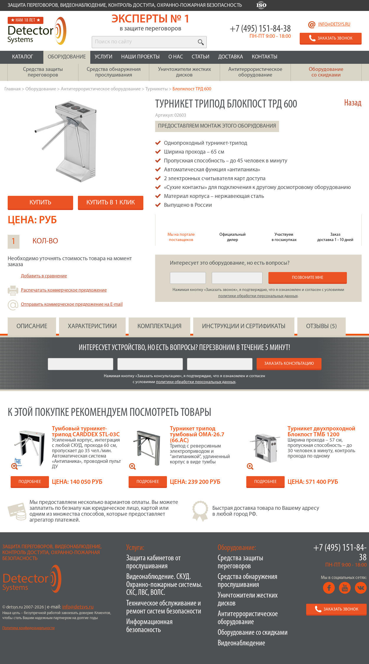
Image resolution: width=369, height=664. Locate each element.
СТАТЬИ (200, 57)
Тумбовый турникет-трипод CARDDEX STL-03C (86, 432)
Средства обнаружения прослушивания (247, 581)
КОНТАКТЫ (264, 57)
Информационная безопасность (149, 626)
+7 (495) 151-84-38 (260, 29)
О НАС (175, 57)
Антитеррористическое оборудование (248, 618)
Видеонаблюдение (241, 643)
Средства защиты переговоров (240, 562)
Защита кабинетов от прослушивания (153, 562)
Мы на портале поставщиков (181, 237)
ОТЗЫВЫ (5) (321, 326)
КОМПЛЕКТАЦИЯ (159, 326)
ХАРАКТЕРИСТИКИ (92, 326)
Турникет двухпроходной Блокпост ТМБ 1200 (321, 432)
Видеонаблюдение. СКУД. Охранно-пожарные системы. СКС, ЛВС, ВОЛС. (164, 585)
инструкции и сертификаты (244, 326)
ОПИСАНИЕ (32, 326)
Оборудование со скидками (253, 633)
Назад (353, 103)
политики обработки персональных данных (258, 296)
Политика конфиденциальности (28, 628)
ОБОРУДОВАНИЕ (67, 57)
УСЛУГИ (103, 57)
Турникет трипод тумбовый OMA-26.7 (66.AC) (197, 435)
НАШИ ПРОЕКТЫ (140, 57)
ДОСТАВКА (230, 57)
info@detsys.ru (334, 24)
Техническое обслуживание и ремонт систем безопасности (163, 608)
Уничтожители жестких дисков (248, 600)
